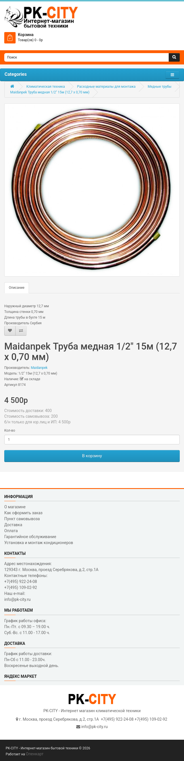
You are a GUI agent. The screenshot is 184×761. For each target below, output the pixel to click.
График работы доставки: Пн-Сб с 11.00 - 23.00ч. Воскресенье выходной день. (31, 659)
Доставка (13, 524)
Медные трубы (160, 87)
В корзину (92, 455)
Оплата (11, 530)
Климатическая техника (45, 87)
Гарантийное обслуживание (30, 536)
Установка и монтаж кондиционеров (38, 542)
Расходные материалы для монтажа (106, 87)
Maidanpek (39, 368)
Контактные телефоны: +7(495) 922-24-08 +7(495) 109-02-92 (26, 581)
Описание (16, 288)
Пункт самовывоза (22, 519)
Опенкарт (34, 754)
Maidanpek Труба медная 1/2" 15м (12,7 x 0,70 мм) (49, 92)
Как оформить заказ (23, 513)
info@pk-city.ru (94, 726)
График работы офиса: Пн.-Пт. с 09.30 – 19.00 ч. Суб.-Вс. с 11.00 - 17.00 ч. (27, 626)
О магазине (15, 507)
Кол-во (9, 430)
